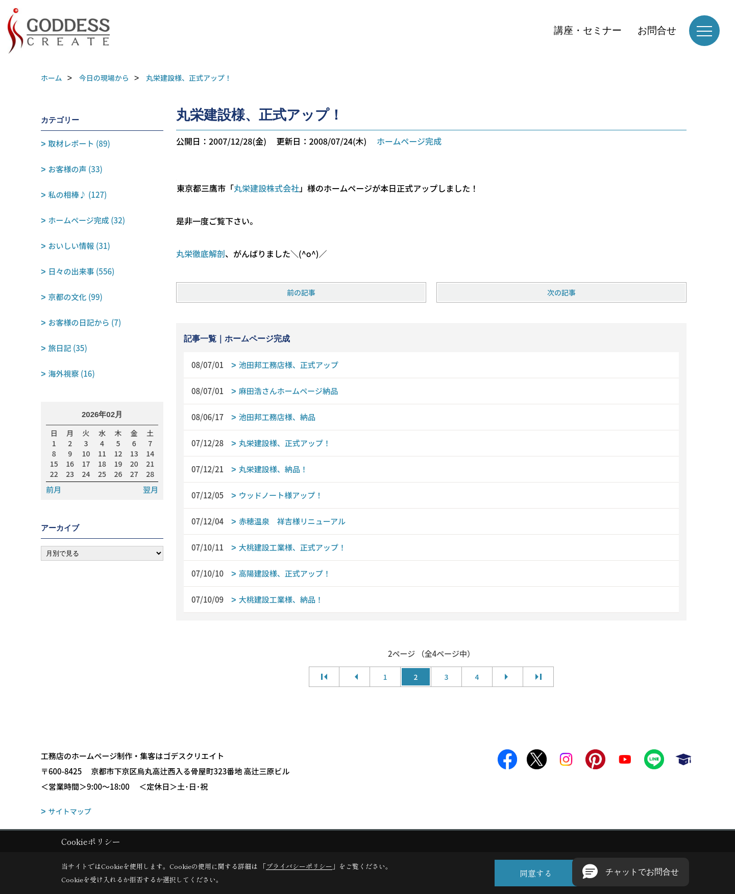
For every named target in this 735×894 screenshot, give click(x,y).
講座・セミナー (588, 30)
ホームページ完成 (409, 141)
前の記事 (301, 292)
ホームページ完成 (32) (86, 220)
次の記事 (561, 292)
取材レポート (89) (79, 143)
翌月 (150, 490)
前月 (53, 490)
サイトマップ (69, 811)
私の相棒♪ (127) (77, 194)
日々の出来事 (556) (81, 271)
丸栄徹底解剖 (200, 253)
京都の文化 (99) (75, 296)
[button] (630, 872)
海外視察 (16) (71, 373)
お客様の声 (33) (75, 169)
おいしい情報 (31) (79, 245)
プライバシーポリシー (299, 866)
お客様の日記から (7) (84, 322)
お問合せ (657, 30)
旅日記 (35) (67, 347)
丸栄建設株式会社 (266, 188)
